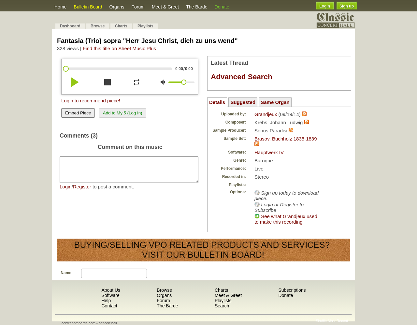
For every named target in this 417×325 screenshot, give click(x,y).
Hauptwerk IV (269, 152)
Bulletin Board (88, 6)
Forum (137, 6)
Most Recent (338, 321)
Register (82, 191)
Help (106, 300)
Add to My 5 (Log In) (122, 113)
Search (222, 305)
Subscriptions (292, 290)
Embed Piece (78, 113)
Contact (109, 305)
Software (110, 295)
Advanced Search (241, 77)
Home (60, 6)
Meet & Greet (165, 6)
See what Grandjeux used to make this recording (285, 219)
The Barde (196, 6)
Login (324, 6)
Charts (121, 26)
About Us (110, 290)
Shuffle (321, 321)
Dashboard (70, 26)
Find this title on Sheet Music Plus (119, 48)
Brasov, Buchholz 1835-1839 (285, 138)
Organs (116, 6)
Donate (222, 6)
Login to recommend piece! (90, 100)
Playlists (145, 26)
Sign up (346, 6)
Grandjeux (265, 114)
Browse (98, 26)
